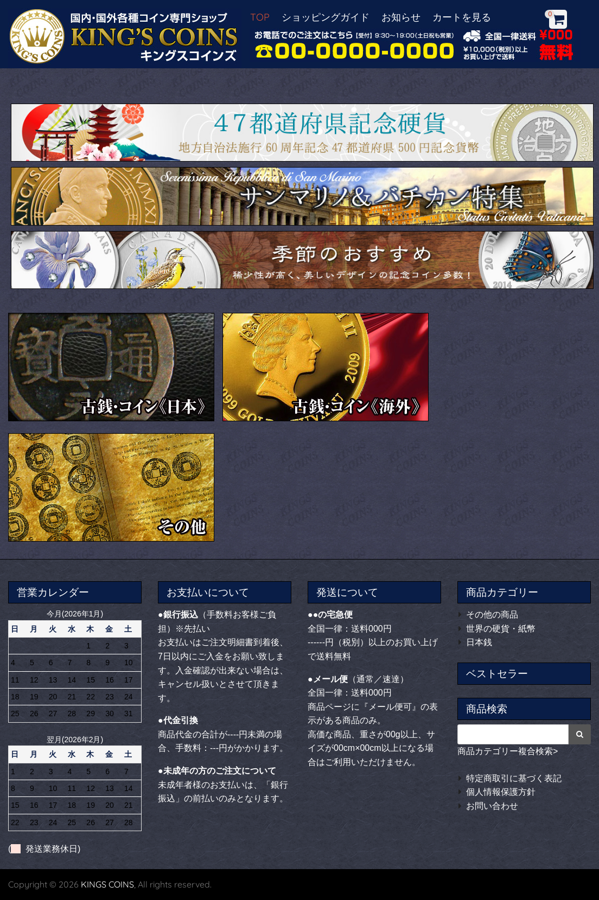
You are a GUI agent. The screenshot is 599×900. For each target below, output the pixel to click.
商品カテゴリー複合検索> (507, 751)
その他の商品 (492, 614)
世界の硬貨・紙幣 (501, 628)
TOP (260, 17)
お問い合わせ (492, 806)
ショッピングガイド (325, 17)
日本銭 (479, 642)
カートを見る (461, 17)
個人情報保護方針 (501, 791)
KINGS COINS (107, 884)
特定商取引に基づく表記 (514, 778)
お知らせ (400, 17)
